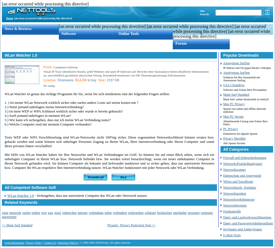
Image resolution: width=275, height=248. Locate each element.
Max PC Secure (233, 116)
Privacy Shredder (234, 138)
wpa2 (57, 213)
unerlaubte (180, 213)
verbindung (96, 213)
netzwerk (15, 213)
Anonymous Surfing (236, 63)
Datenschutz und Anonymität (242, 176)
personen (194, 213)
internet (83, 213)
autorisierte (9, 217)
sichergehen (135, 213)
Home (9, 18)
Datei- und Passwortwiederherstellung (248, 223)
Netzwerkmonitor (234, 193)
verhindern (120, 213)
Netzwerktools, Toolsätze (239, 187)
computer (207, 213)
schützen (150, 213)
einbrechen (69, 213)
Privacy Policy (34, 242)
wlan (5, 213)
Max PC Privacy (234, 104)
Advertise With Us (68, 242)
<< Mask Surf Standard (17, 225)
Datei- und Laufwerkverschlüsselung (247, 217)
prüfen (35, 213)
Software (69, 34)
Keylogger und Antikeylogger (242, 229)
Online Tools (129, 34)
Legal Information (14, 242)
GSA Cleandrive (234, 85)
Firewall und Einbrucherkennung (244, 158)
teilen (108, 213)
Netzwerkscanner (234, 170)
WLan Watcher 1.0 (20, 196)
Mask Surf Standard (236, 94)
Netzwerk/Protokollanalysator (242, 164)
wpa (50, 213)
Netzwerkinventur (235, 205)
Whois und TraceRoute (238, 181)
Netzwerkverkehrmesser (239, 199)
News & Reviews (18, 29)
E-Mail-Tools (232, 235)
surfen (26, 213)
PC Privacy (230, 129)
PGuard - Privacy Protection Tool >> (131, 225)
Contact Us (50, 242)
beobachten (164, 213)
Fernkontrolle (232, 211)
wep (44, 213)
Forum (181, 43)
